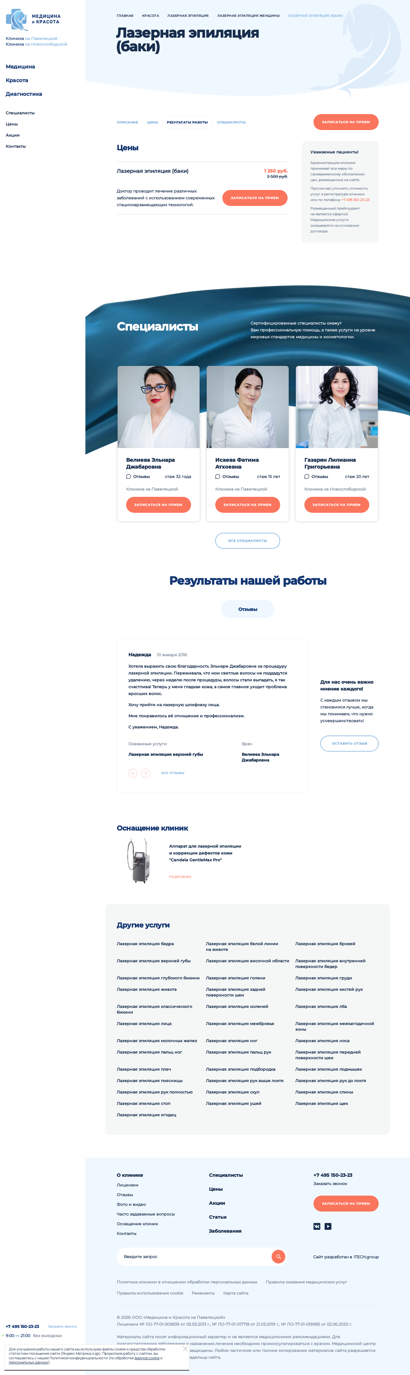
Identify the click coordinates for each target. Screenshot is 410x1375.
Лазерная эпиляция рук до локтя (330, 1080)
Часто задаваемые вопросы (146, 1214)
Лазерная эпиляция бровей (325, 943)
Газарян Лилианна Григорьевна (330, 463)
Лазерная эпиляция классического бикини (154, 1009)
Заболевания (225, 1231)
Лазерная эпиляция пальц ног (149, 1052)
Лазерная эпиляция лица (144, 1023)
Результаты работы (187, 122)
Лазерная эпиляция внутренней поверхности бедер (330, 963)
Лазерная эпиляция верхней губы (165, 754)
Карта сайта (235, 1293)
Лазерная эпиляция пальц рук (238, 1052)
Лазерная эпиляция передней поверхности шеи (328, 1055)
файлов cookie (146, 1357)
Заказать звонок (62, 1326)
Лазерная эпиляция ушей (233, 1103)
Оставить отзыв (349, 744)
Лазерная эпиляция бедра (145, 943)
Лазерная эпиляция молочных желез (157, 1040)
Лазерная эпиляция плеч (144, 1069)
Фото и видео (131, 1204)
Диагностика (24, 94)
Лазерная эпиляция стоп (143, 1103)
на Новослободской (46, 44)
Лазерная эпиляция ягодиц (146, 1114)
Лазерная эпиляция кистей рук (329, 989)
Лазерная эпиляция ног (231, 1040)
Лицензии (127, 1185)
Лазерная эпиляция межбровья (240, 1023)
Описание (127, 122)
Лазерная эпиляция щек (321, 1103)
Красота (17, 80)
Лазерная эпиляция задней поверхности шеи (235, 992)
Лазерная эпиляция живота (147, 989)
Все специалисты (247, 541)
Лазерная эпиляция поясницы (150, 1080)
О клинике (130, 1175)
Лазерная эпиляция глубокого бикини (158, 978)
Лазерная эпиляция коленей (237, 1006)
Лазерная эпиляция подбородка (240, 1069)
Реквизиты (203, 1293)
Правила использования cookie (150, 1293)
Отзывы (141, 477)
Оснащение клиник (137, 1223)
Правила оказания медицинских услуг (306, 1282)
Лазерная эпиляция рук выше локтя (245, 1080)
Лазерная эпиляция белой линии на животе (242, 946)
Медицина (20, 66)
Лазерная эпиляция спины (324, 1092)
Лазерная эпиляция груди (323, 978)
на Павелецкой (41, 38)
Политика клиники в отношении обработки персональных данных (187, 1282)
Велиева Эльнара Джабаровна (150, 463)
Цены (12, 124)
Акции (13, 135)
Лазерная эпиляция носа (322, 1040)
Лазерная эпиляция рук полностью (154, 1092)
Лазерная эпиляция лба (321, 1006)
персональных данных (28, 1362)
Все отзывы (172, 773)
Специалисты (20, 113)
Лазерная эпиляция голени (235, 978)
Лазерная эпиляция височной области (247, 960)
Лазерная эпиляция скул (232, 1092)
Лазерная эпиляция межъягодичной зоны (334, 1026)
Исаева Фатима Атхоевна (237, 463)
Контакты (16, 146)
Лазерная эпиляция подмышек (328, 1069)
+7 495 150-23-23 (22, 1327)
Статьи (217, 1217)
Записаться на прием (346, 122)
